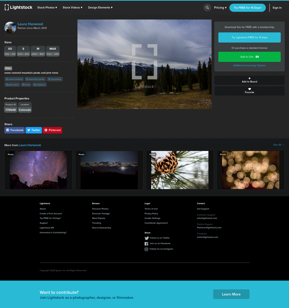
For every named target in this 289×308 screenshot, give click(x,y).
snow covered (14, 79)
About (43, 208)
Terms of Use (151, 208)
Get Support (203, 208)
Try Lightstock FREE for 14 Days (250, 37)
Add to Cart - (249, 57)
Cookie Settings (152, 217)
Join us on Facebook (160, 242)
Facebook (14, 130)
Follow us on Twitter (160, 237)
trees (26, 84)
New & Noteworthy (101, 227)
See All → (279, 145)
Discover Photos (100, 208)
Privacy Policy (151, 213)
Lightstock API (47, 227)
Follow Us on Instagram (161, 248)
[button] (47, 7)
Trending (96, 222)
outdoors (39, 84)
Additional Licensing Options (249, 65)
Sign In (277, 8)
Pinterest (52, 130)
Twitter (34, 130)
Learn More (231, 293)
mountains (54, 79)
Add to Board (249, 80)
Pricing (220, 8)
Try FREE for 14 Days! (247, 8)
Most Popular (98, 217)
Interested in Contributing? (53, 232)
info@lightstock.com (207, 217)
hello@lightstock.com (207, 236)
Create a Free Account (51, 213)
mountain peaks (35, 79)
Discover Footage (101, 213)
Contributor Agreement (156, 222)
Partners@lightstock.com (209, 227)
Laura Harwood (30, 24)
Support (44, 222)
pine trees (12, 84)
